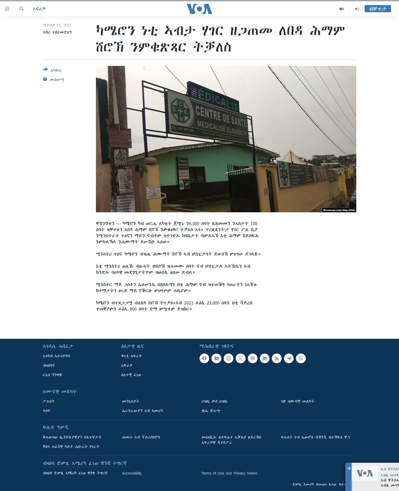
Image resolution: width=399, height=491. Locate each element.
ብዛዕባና (49, 365)
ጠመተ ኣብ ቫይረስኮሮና (141, 437)
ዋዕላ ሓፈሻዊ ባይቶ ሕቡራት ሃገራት (71, 446)
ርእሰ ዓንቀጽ (52, 375)
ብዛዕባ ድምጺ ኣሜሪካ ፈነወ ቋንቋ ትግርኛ (75, 473)
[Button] (52, 71)
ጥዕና (46, 411)
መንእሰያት (130, 401)
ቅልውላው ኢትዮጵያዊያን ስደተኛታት (72, 437)
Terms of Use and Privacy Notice (229, 473)
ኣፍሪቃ (39, 8)
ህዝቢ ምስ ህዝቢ (215, 401)
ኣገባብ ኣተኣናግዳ (56, 356)
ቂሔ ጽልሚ (211, 411)
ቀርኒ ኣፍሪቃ (131, 356)
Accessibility (131, 473)
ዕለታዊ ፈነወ (131, 375)
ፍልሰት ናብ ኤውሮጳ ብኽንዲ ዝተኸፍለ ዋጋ (315, 437)
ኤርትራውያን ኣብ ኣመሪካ (142, 411)
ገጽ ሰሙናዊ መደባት (297, 401)
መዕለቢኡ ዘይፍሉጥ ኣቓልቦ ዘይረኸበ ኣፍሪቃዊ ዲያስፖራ (231, 440)
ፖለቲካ (48, 401)
